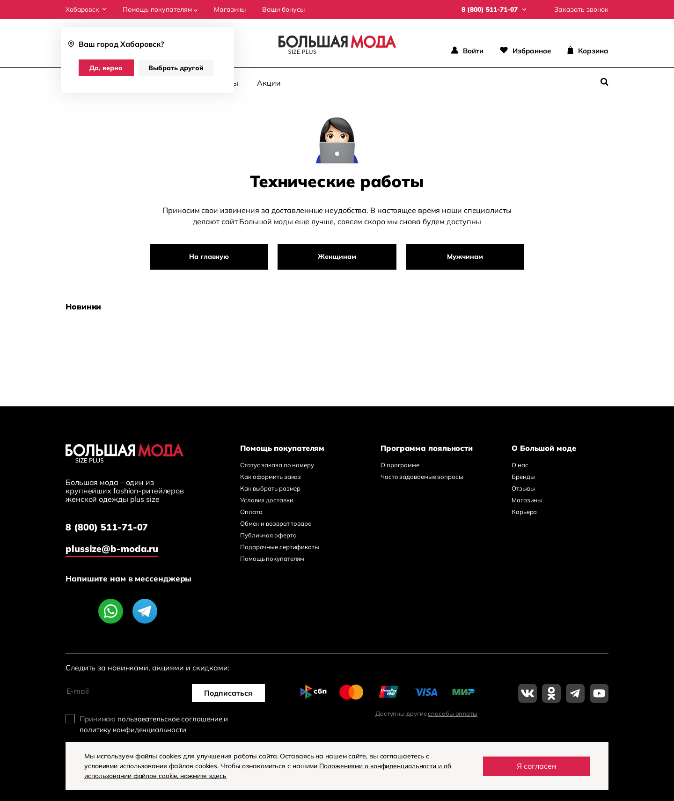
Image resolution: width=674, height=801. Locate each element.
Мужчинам (463, 256)
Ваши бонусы (285, 9)
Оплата (251, 511)
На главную (211, 256)
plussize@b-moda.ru (112, 548)
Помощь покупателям (162, 9)
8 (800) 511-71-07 (107, 527)
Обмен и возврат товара (276, 523)
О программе (400, 465)
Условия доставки (266, 500)
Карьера (524, 511)
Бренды (523, 476)
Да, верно (107, 68)
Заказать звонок (581, 9)
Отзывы (523, 488)
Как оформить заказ (270, 476)
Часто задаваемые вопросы (422, 476)
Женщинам (337, 256)
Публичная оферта (268, 535)
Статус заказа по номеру (277, 465)
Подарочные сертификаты (279, 547)
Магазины (232, 9)
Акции (269, 82)
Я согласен (537, 766)
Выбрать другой (177, 68)
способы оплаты (452, 712)
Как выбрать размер (270, 488)
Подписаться (229, 692)
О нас (520, 465)
